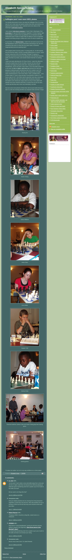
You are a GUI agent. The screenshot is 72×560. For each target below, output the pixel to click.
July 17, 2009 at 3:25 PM (15, 520)
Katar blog (53, 80)
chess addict (54, 45)
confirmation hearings (17, 27)
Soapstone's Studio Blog (57, 115)
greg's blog (54, 70)
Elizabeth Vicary (55, 126)
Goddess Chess (55, 66)
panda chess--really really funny (59, 95)
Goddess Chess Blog (56, 68)
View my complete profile (58, 129)
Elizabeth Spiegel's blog (19, 8)
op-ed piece (8, 33)
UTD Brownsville (55, 120)
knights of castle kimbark (57, 84)
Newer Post (6, 554)
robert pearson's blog (56, 104)
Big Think (53, 32)
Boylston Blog (54, 39)
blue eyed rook (55, 36)
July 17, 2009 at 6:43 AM (15, 509)
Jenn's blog (54, 77)
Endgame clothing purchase (58, 59)
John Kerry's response (19, 31)
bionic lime (54, 34)
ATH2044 (11, 523)
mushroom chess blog (56, 87)
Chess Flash (54, 47)
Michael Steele (20, 41)
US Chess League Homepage (59, 117)
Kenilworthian (54, 82)
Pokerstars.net (54, 97)
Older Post (43, 554)
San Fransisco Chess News (58, 108)
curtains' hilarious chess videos (59, 52)
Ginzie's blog (54, 63)
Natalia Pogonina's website (58, 89)
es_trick (11, 480)
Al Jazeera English (56, 30)
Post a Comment (8, 548)
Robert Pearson (13, 512)
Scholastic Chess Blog (57, 111)
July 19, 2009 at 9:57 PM (15, 544)
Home (24, 554)
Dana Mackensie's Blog (57, 54)
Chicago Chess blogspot (57, 50)
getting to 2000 (55, 61)
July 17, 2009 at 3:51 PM (15, 536)
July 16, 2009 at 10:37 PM (15, 495)
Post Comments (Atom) (16, 557)
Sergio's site (54, 113)
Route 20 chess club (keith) (58, 106)
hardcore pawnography (57, 73)
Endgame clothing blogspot (58, 57)
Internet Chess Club (56, 75)
